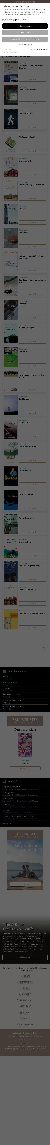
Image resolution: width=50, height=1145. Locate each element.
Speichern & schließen (25, 32)
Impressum (34, 50)
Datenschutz (43, 50)
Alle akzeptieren (25, 26)
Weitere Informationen (25, 44)
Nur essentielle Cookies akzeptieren (25, 39)
